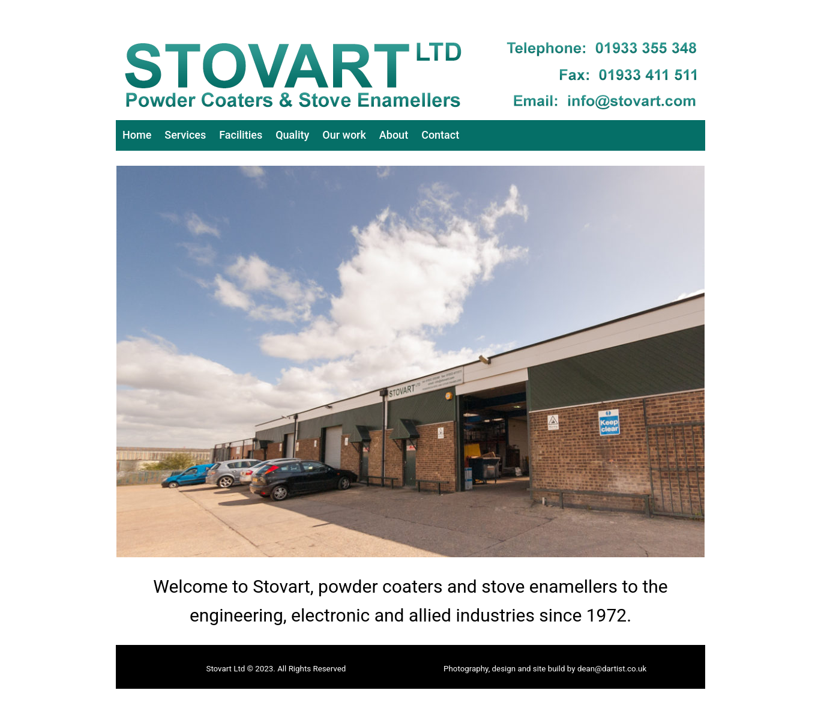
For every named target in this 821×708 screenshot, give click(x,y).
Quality (292, 135)
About (393, 135)
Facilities (240, 135)
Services (185, 135)
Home (136, 135)
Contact (440, 135)
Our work (344, 135)
